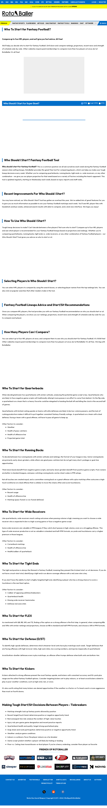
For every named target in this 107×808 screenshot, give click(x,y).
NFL (2, 2)
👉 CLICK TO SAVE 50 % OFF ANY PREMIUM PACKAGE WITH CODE (53, 6)
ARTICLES (40, 23)
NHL (16, 2)
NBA (11, 2)
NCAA (31, 2)
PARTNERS (65, 2)
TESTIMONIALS (34, 780)
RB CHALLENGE (75, 780)
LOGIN (94, 2)
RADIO (103, 23)
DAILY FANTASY (51, 23)
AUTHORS (97, 780)
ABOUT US (87, 780)
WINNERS (57, 2)
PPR (85, 103)
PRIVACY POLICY (46, 783)
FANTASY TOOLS (63, 23)
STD (102, 103)
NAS (26, 2)
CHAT (82, 23)
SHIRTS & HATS (61, 780)
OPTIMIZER (89, 23)
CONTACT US (10, 780)
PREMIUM (4, 23)
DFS (42, 2)
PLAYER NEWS (31, 23)
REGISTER (102, 2)
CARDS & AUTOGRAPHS (78, 2)
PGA (21, 2)
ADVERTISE (22, 780)
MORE (37, 2)
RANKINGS (74, 23)
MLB (7, 2)
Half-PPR (94, 103)
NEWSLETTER (48, 780)
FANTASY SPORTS (18, 23)
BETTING (49, 2)
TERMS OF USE (61, 783)
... (95, 23)
